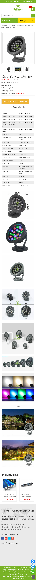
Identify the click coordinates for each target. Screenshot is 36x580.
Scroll (33, 577)
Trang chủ (4, 25)
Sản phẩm (12, 25)
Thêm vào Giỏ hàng (9, 101)
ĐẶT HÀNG (23, 101)
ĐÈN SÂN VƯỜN (21, 25)
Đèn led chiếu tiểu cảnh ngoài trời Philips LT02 (27, 496)
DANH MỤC (22, 21)
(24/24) (13, 1)
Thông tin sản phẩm (18, 107)
